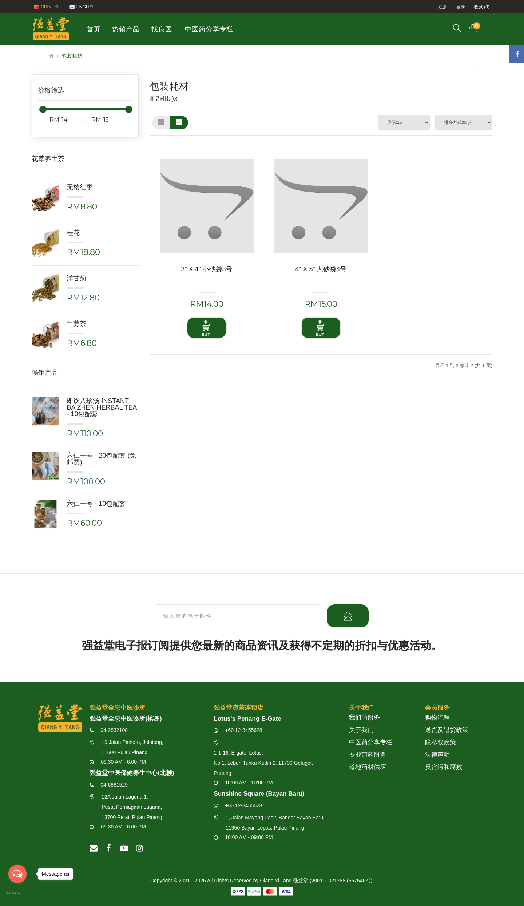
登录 (460, 6)
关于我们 (361, 729)
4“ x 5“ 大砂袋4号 (320, 269)
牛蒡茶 (76, 323)
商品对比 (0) (164, 99)
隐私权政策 (440, 742)
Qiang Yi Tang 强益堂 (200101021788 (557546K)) (316, 880)
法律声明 (437, 754)
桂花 (73, 232)
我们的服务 (364, 717)
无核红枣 (80, 187)
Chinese (47, 6)
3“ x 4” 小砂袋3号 (206, 269)
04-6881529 (109, 785)
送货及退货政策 (446, 729)
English (82, 6)
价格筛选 (51, 90)
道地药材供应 (367, 767)
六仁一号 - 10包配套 (96, 503)
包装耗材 (72, 56)
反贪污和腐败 (443, 767)
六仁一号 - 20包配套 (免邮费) (101, 458)
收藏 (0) (481, 6)
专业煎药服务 (367, 754)
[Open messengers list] (17, 874)
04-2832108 (109, 730)
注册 (442, 6)
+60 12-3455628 (238, 730)
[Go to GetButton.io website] (17, 893)
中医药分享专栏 (370, 742)
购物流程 (437, 717)
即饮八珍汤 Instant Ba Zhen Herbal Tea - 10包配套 (101, 407)
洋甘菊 (76, 278)
